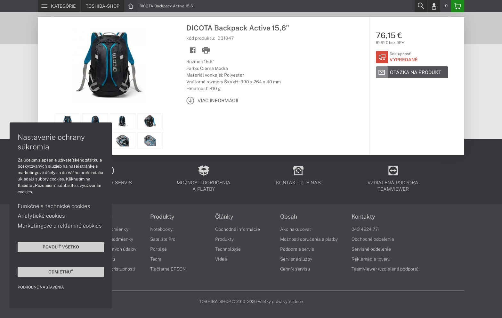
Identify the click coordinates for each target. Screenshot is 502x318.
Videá (221, 259)
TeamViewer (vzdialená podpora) (385, 269)
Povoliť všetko (61, 246)
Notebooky (161, 229)
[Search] (420, 6)
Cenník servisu (295, 269)
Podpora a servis (297, 249)
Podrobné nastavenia (41, 287)
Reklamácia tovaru (371, 259)
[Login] (433, 6)
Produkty (162, 217)
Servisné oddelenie (371, 249)
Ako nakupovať (295, 229)
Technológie (228, 249)
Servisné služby (296, 259)
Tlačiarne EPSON (168, 269)
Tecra (156, 259)
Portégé (158, 249)
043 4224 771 (366, 229)
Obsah (288, 217)
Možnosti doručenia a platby (309, 239)
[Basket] (457, 6)
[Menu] (59, 6)
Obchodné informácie (237, 229)
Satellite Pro (162, 239)
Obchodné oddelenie (373, 239)
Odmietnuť (60, 271)
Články (224, 217)
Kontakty (363, 217)
